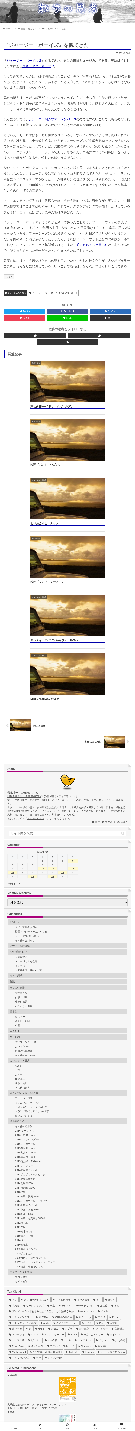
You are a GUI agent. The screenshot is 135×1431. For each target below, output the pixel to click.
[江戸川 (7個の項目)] (87, 1125)
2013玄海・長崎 (24, 1016)
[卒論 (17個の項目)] (115, 1107)
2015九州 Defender (25, 954)
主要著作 (110, 624)
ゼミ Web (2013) (23, 1375)
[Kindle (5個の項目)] (39, 1131)
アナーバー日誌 (23, 900)
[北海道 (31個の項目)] (14, 1107)
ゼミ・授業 (16, 777)
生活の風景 (21, 804)
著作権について (99, 1417)
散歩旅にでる (17, 923)
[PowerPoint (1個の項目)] (17, 1148)
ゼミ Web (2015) (23, 1383)
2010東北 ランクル (25, 1033)
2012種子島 (21, 1025)
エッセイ (15, 833)
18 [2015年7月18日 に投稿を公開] (72, 671)
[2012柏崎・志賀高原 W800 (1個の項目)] (46, 1154)
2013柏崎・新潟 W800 (27, 998)
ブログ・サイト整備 (21, 1074)
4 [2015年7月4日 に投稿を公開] (72, 663)
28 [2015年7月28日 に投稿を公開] (32, 678)
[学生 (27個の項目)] (51, 1107)
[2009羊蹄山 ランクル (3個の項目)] (57, 1142)
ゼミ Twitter (20, 1357)
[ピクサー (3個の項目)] (35, 1142)
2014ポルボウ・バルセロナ (30, 976)
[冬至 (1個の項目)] (37, 1160)
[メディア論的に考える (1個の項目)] (111, 1154)
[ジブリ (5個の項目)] (67, 1131)
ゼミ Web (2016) (23, 1386)
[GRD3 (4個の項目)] (33, 1136)
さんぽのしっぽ (37, 620)
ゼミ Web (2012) (23, 1372)
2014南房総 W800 (25, 990)
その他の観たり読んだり (28, 772)
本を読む (20, 768)
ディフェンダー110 (25, 844)
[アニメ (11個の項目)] (100, 1119)
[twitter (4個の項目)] (72, 1136)
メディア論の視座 (20, 747)
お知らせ (15, 724)
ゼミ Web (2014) (23, 1379)
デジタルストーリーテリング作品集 (34, 1394)
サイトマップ (35, 1417)
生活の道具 (21, 885)
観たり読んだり (18, 754)
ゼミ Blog (19, 1350)
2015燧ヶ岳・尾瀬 (25, 959)
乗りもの (15, 839)
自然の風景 (21, 799)
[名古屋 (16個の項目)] (103, 1113)
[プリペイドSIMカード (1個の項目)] (61, 1148)
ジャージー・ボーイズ (24, 60)
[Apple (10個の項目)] (45, 1125)
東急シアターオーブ (38, 66)
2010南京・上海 (24, 1038)
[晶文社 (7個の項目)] (112, 1125)
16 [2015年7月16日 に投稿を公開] (52, 671)
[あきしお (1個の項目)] (72, 1154)
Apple (18, 868)
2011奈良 (20, 1029)
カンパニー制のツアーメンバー (52, 119)
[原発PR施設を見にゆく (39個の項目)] (35, 1102)
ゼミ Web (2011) (23, 1368)
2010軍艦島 (21, 1047)
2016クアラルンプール (27, 941)
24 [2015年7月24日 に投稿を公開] (62, 674)
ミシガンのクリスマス (27, 904)
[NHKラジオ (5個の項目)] (17, 1136)
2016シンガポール (25, 946)
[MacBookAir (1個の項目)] (36, 1148)
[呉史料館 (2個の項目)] (119, 1142)
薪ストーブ (21, 819)
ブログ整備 (21, 1079)
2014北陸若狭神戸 (25, 981)
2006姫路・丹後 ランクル (29, 1069)
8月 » (17, 686)
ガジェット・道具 (20, 862)
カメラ (18, 876)
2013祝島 (20, 994)
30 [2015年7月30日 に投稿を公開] (52, 678)
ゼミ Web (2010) (23, 1364)
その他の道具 (22, 890)
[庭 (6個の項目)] (28, 1131)
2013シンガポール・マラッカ (31, 1003)
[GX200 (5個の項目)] (53, 1131)
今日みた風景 (17, 790)
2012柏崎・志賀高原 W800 (30, 1020)
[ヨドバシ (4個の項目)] (113, 1136)
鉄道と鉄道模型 (23, 853)
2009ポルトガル (24, 1055)
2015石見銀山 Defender (28, 963)
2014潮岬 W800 (24, 985)
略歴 (97, 624)
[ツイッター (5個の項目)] (100, 1131)
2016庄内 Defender (25, 937)
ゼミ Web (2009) (23, 1361)
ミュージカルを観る (15, 293)
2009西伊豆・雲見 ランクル (30, 1060)
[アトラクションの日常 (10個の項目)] (23, 1125)
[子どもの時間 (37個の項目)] (61, 1102)
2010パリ (20, 1042)
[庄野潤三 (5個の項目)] (118, 1131)
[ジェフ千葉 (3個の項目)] (17, 1142)
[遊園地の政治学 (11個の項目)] (62, 1119)
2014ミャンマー (24, 968)
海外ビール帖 (22, 823)
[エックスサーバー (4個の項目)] (53, 1136)
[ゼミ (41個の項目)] (13, 1102)
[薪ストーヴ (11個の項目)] (83, 1119)
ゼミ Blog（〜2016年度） (28, 1353)
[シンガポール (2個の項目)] (83, 1142)
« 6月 (10, 686)
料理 (17, 827)
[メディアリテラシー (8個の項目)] (66, 1125)
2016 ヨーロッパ (24, 933)
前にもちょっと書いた (92, 245)
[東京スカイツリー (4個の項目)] (92, 1136)
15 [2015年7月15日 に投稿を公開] (42, 671)
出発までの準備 (23, 918)
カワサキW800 (23, 848)
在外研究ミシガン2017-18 (24, 895)
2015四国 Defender (25, 950)
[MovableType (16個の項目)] (86, 1113)
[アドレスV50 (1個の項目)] (53, 1160)
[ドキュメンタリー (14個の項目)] (20, 1119)
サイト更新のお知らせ (27, 738)
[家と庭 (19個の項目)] (102, 1107)
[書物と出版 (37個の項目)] (82, 1102)
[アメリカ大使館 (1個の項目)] (19, 1160)
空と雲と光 (21, 795)
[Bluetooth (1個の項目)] (84, 1148)
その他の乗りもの (25, 857)
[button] (123, 635)
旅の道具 (20, 881)
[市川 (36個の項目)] (97, 1102)
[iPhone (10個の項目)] (114, 1119)
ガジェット (21, 872)
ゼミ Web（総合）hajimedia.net (32, 1390)
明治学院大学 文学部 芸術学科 (25, 598)
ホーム (24, 1412)
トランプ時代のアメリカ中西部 (32, 913)
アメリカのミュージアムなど (31, 909)
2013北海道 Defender (27, 1007)
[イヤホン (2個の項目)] (102, 1142)
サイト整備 (21, 1083)
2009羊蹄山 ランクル (26, 1051)
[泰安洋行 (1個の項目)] (101, 1148)
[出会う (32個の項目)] (110, 1102)
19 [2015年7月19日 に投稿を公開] (12, 674)
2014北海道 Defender (27, 972)
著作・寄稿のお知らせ (27, 729)
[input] (67, 635)
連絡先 (124, 624)
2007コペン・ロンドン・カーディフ (35, 1064)
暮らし (13, 813)
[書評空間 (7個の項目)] (16, 1131)
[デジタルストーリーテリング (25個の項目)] (76, 1107)
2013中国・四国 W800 (27, 1011)
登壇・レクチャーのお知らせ (31, 733)
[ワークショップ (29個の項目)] (33, 1107)
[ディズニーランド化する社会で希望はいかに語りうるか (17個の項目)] (41, 1113)
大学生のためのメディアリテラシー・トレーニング (36, 1206)
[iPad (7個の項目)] (99, 1125)
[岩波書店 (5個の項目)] (82, 1131)
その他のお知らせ (25, 742)
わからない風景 (23, 808)
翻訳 (12, 783)
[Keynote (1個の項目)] (88, 1154)
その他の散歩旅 (23, 928)
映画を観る (21, 759)
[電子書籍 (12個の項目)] (42, 1119)
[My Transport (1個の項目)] (18, 1154)
